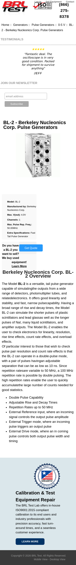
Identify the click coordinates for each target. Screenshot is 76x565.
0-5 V (61, 24)
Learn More (19, 266)
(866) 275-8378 (64, 10)
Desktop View (57, 559)
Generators (20, 24)
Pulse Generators (43, 24)
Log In (38, 2)
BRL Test (37, 555)
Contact (70, 2)
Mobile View (41, 559)
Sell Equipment (54, 2)
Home (5, 24)
